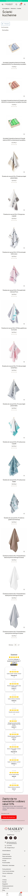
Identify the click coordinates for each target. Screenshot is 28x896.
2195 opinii (16, 659)
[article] (14, 673)
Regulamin (5, 884)
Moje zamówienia (6, 856)
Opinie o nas (5, 888)
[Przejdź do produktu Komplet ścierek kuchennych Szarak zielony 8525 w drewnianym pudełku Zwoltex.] (14, 123)
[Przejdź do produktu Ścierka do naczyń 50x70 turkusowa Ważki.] (14, 464)
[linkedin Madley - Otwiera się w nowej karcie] (6, 837)
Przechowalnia (6, 862)
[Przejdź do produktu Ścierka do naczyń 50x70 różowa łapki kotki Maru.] (14, 351)
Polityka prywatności (7, 886)
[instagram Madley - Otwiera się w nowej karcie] (15, 837)
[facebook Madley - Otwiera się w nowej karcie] (10, 837)
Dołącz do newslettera (9, 817)
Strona (11, 645)
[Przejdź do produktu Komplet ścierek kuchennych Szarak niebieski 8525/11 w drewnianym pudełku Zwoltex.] (14, 47)
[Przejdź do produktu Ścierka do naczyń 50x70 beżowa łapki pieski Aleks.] (14, 161)
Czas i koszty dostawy (8, 871)
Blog (3, 890)
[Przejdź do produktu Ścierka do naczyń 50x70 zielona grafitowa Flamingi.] (14, 502)
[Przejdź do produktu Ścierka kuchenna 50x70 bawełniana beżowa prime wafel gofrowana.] (14, 540)
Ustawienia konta (6, 858)
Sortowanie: (5, 27)
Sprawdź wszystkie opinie (13, 661)
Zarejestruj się (6, 854)
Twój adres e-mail (5, 813)
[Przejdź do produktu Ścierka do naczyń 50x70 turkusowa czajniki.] (14, 426)
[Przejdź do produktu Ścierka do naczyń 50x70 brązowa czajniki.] (14, 199)
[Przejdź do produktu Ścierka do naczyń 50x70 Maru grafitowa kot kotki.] (14, 313)
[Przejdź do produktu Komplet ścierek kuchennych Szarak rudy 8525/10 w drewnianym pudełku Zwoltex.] (14, 85)
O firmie (4, 879)
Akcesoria (13, 8)
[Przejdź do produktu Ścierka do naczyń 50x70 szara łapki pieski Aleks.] (14, 388)
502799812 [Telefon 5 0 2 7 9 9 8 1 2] (9, 845)
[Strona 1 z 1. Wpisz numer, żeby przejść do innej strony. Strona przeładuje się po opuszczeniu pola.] (15, 645)
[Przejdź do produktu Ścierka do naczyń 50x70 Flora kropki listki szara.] (14, 237)
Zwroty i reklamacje (7, 873)
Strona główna (5, 8)
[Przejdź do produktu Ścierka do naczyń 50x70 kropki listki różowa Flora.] (14, 275)
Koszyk (4, 860)
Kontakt (4, 881)
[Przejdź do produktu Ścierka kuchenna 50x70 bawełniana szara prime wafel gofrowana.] (14, 616)
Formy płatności (6, 869)
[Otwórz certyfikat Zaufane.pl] (14, 657)
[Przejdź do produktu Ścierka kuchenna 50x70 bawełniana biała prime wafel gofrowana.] (14, 578)
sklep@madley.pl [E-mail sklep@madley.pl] (11, 847)
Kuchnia (19, 8)
